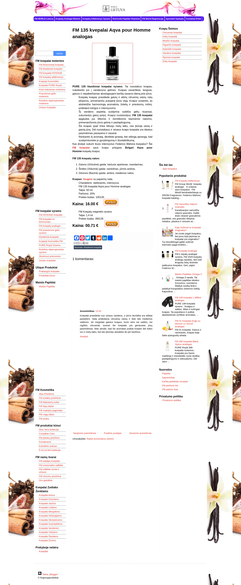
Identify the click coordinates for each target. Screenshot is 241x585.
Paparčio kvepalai (171, 44)
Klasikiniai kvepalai (92, 247)
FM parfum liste (170, 389)
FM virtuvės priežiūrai (50, 476)
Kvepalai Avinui (47, 495)
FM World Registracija (152, 19)
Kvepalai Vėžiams (48, 532)
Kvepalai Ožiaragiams (50, 515)
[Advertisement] (112, 283)
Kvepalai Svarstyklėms (50, 524)
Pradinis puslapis (113, 433)
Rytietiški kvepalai (171, 49)
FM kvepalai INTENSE (50, 73)
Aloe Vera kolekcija (49, 429)
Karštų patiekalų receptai (175, 381)
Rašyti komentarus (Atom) (100, 438)
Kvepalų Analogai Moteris (68, 19)
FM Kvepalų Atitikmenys (187, 180)
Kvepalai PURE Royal (50, 85)
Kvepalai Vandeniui (49, 528)
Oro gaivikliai (45, 480)
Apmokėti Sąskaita (175, 19)
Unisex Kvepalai (47, 107)
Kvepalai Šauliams (48, 536)
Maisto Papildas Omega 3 (188, 274)
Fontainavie (45, 442)
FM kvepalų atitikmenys (51, 77)
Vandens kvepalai (171, 53)
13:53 (98, 311)
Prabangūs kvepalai (49, 271)
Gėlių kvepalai (169, 36)
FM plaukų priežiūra (49, 437)
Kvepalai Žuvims (47, 540)
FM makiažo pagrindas (51, 410)
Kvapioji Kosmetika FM (51, 241)
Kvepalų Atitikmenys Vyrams (96, 19)
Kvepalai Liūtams (48, 507)
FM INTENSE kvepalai (50, 214)
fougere (88, 179)
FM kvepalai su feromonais (47, 220)
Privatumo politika (171, 400)
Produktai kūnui (47, 275)
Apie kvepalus (169, 168)
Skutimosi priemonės (50, 256)
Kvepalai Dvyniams (49, 499)
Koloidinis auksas (48, 446)
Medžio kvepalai (170, 40)
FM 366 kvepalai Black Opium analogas (186, 343)
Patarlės (166, 373)
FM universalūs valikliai (51, 465)
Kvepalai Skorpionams (50, 520)
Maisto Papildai (47, 286)
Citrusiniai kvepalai (172, 32)
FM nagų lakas (46, 414)
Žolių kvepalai (169, 61)
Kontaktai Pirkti (193, 19)
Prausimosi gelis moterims (47, 95)
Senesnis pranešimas (140, 433)
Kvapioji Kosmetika (49, 81)
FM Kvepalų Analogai (186, 250)
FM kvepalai (81, 147)
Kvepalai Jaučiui (47, 503)
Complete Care (47, 433)
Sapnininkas (168, 377)
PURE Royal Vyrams (50, 245)
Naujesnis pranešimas (84, 433)
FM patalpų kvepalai (49, 461)
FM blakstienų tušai (49, 402)
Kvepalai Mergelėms (49, 511)
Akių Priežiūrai (46, 394)
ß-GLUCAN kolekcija (49, 450)
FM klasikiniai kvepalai (50, 68)
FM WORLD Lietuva (44, 19)
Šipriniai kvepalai (171, 57)
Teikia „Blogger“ (48, 574)
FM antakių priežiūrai (50, 398)
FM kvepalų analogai (49, 226)
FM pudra (44, 418)
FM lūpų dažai (46, 406)
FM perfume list (170, 385)
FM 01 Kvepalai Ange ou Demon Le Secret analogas (187, 324)
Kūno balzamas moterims (52, 89)
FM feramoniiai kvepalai (51, 64)
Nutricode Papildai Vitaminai (126, 19)
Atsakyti (84, 336)
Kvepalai (43, 551)
